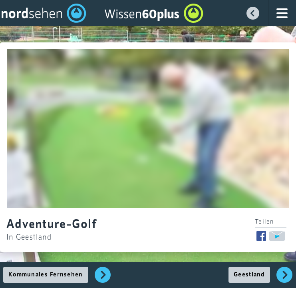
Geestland (249, 275)
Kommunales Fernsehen (45, 275)
